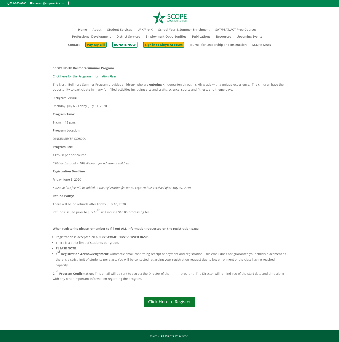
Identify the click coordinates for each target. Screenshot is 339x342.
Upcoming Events (249, 37)
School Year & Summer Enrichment (184, 30)
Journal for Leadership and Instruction (218, 45)
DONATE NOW (125, 45)
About (97, 30)
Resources (223, 37)
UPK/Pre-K (145, 30)
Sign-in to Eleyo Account (163, 45)
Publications (201, 37)
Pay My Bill (96, 45)
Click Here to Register (169, 302)
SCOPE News (261, 45)
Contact (74, 45)
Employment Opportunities (166, 37)
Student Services (119, 30)
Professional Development (91, 37)
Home (82, 30)
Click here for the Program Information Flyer (85, 76)
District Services (128, 37)
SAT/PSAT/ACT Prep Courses (235, 30)
